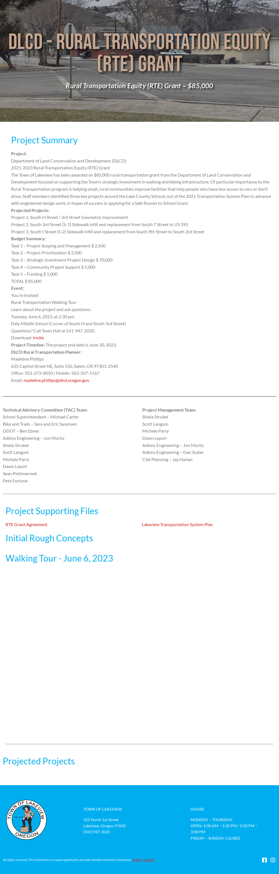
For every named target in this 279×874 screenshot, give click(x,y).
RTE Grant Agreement (27, 524)
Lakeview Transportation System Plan (177, 524)
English (137, 860)
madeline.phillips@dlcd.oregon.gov (56, 380)
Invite (38, 337)
